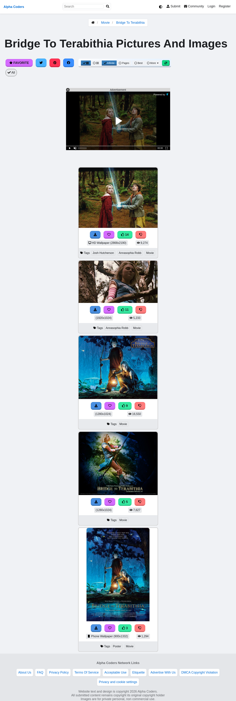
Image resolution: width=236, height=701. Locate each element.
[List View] (96, 63)
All (11, 72)
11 (125, 310)
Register (225, 6)
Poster (117, 646)
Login (211, 6)
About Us (24, 672)
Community (194, 6)
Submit (173, 6)
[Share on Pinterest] (55, 63)
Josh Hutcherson (103, 252)
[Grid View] (86, 63)
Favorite (19, 63)
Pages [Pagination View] (124, 63)
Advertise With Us (163, 672)
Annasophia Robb (130, 252)
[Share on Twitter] (41, 63)
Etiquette (138, 672)
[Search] (108, 6)
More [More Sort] (153, 63)
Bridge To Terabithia (130, 22)
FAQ (40, 672)
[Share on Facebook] (68, 63)
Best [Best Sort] (138, 63)
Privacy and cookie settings (118, 682)
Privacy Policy (59, 672)
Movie (105, 22)
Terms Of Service (86, 672)
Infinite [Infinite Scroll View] (109, 63)
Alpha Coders (14, 7)
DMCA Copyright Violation (199, 672)
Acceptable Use (115, 672)
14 (125, 234)
